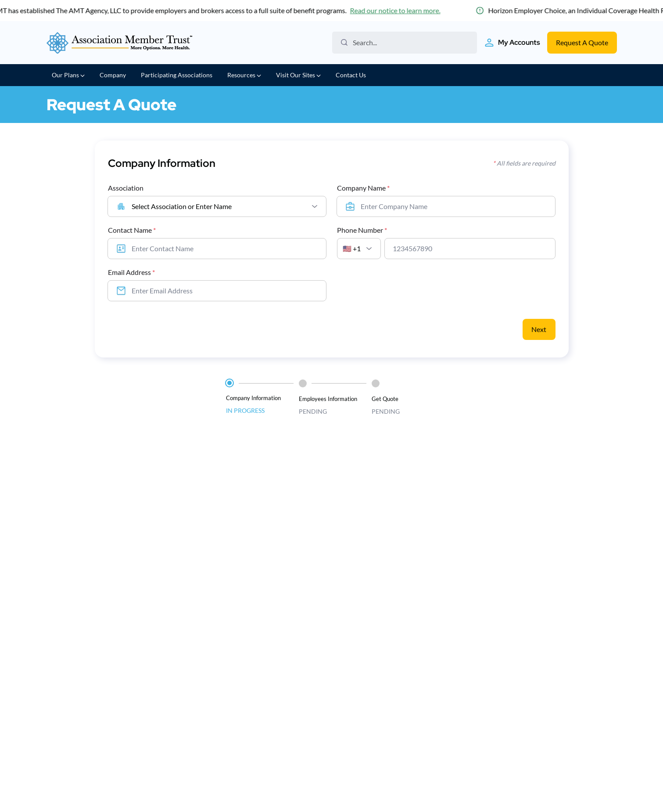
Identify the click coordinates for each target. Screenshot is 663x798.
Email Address (131, 272)
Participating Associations (176, 75)
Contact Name (132, 230)
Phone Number (362, 230)
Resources (244, 75)
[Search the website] (408, 43)
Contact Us (351, 75)
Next (538, 329)
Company (113, 75)
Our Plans (68, 75)
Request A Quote (582, 42)
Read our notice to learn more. (396, 10)
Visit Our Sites (298, 75)
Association (125, 188)
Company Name (363, 188)
